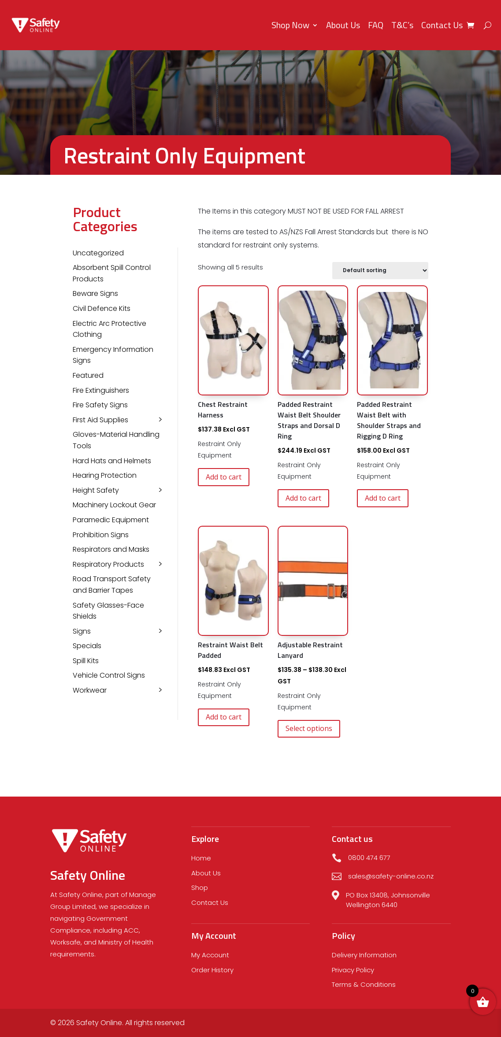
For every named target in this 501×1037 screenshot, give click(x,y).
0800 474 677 (369, 857)
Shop (199, 887)
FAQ (375, 25)
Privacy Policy (353, 969)
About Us (343, 25)
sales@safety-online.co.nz (391, 876)
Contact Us (442, 25)
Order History (212, 969)
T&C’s (402, 25)
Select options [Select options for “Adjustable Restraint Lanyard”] (309, 728)
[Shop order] (380, 270)
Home (201, 858)
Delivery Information (364, 955)
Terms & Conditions (364, 984)
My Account (210, 955)
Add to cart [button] (223, 477)
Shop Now (290, 25)
